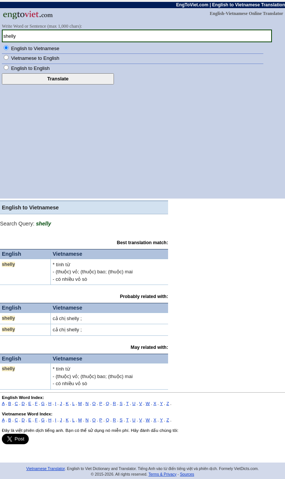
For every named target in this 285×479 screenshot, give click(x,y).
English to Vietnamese (35, 48)
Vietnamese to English (35, 58)
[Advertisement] (142, 140)
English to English (30, 68)
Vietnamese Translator (45, 469)
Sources (187, 474)
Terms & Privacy (162, 474)
